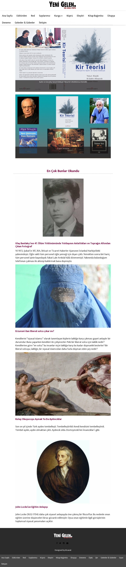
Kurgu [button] (58, 16)
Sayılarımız (44, 16)
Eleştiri (80, 16)
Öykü (91, 557)
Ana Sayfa (7, 16)
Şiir (96, 557)
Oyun (121, 557)
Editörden (22, 16)
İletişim (43, 23)
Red (33, 16)
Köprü (70, 16)
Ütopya (111, 16)
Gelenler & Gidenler (25, 23)
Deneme (6, 23)
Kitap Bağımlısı (95, 16)
